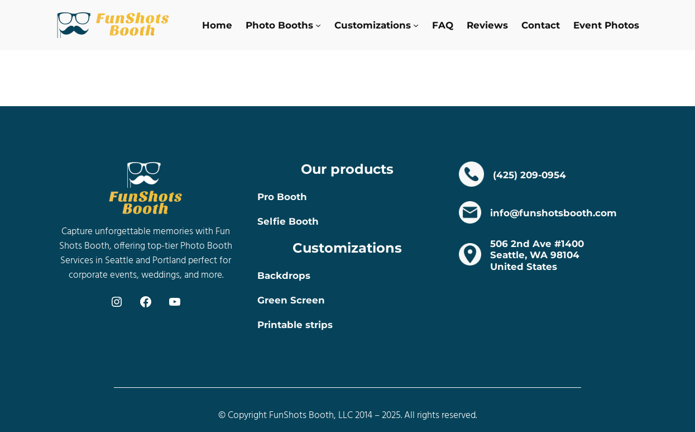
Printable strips (295, 324)
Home (217, 25)
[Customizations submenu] (416, 25)
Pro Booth (282, 196)
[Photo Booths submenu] (318, 25)
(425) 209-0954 (529, 175)
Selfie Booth (288, 221)
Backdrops (283, 275)
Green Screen (291, 300)
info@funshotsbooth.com (553, 213)
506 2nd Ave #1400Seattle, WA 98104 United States (537, 255)
